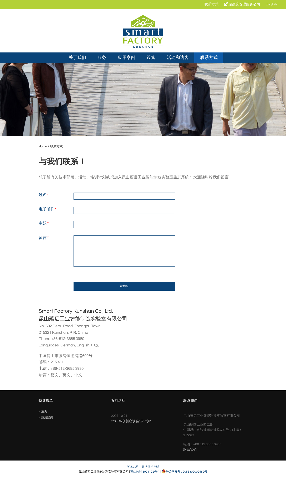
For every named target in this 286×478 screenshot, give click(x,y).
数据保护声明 (150, 466)
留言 (43, 238)
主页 (44, 411)
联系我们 (190, 449)
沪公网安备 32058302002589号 (184, 471)
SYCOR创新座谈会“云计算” (131, 421)
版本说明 (133, 466)
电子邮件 (47, 209)
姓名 (43, 195)
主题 (43, 223)
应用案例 (47, 417)
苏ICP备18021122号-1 (145, 471)
